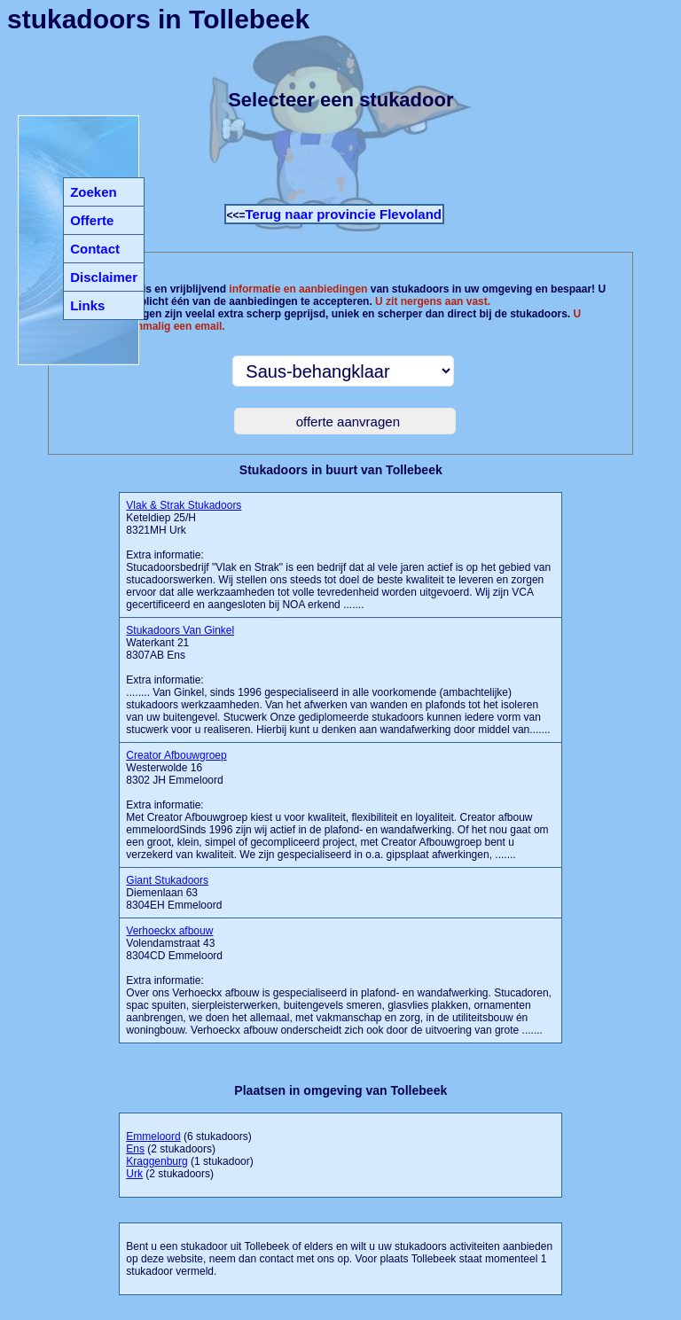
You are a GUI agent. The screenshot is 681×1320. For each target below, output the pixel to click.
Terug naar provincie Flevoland (344, 214)
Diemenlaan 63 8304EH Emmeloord (174, 892)
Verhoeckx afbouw (169, 931)
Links (87, 305)
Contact (95, 248)
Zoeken (93, 191)
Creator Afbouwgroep (176, 755)
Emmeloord (153, 1136)
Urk (134, 1174)
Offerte (92, 220)
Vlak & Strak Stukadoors (183, 505)
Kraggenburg (156, 1161)
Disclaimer (103, 277)
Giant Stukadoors (167, 880)
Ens (135, 1149)
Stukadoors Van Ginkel (180, 630)
